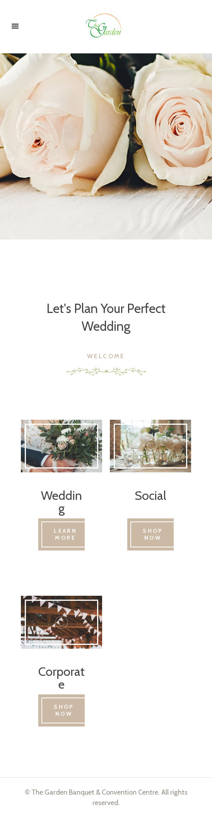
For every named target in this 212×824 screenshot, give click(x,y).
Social (150, 496)
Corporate (61, 682)
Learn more (68, 536)
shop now (155, 536)
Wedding (61, 503)
